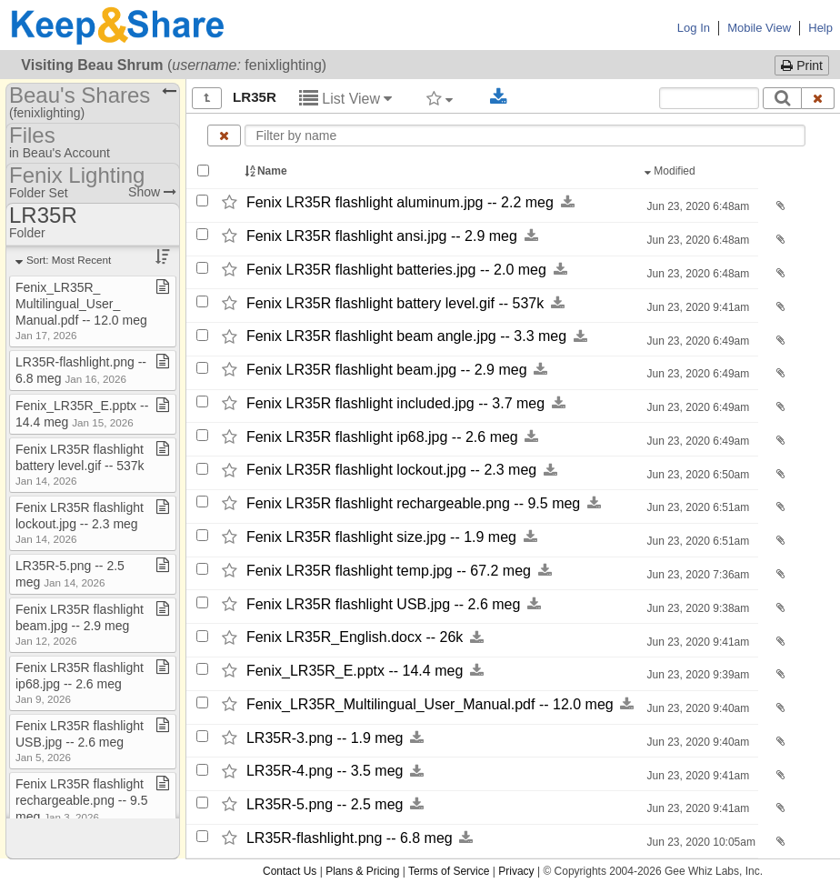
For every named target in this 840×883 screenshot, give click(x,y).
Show (152, 192)
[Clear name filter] (224, 135)
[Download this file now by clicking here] (568, 202)
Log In (693, 28)
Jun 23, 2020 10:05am (699, 842)
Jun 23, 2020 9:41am (696, 307)
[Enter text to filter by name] (525, 135)
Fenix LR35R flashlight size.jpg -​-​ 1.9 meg (381, 537)
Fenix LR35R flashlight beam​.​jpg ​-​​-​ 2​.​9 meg (79, 624)
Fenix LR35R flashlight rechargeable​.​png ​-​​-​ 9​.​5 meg (81, 800)
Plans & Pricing (362, 871)
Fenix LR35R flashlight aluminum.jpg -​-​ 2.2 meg (400, 202)
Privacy (516, 871)
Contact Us (289, 871)
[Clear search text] (818, 98)
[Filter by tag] (440, 98)
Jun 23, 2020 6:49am (696, 341)
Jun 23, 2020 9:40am (696, 708)
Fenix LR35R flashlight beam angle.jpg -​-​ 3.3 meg (406, 337)
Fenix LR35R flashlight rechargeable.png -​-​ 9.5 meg (413, 503)
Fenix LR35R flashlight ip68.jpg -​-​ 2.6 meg (382, 437)
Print (802, 65)
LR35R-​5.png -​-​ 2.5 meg (325, 804)
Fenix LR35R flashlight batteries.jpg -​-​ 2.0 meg (396, 269)
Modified (671, 171)
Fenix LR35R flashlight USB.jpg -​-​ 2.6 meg (383, 604)
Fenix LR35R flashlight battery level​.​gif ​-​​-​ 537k (80, 464)
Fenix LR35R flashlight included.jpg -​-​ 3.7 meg (395, 403)
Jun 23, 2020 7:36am (696, 574)
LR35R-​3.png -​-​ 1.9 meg (325, 738)
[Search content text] (709, 98)
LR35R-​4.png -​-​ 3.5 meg (325, 771)
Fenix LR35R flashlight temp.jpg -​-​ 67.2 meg (388, 570)
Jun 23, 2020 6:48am (696, 206)
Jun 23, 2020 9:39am (696, 674)
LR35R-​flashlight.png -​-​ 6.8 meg (349, 838)
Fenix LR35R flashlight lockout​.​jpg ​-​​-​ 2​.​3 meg (79, 522)
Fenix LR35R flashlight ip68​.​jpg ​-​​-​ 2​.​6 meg (79, 682)
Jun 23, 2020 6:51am (696, 507)
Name (267, 171)
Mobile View (759, 28)
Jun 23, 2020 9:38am (696, 608)
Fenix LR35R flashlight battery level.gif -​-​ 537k (395, 303)
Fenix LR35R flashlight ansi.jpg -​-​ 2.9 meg (381, 236)
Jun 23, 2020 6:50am (696, 474)
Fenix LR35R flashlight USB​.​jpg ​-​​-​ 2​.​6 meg (79, 740)
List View (346, 98)
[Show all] (207, 98)
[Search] (782, 98)
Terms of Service (448, 871)
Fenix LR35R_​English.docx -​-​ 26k (354, 638)
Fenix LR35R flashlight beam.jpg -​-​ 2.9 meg (386, 369)
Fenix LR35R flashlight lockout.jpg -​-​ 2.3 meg (391, 470)
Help (820, 28)
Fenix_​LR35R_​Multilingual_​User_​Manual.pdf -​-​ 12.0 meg (430, 704)
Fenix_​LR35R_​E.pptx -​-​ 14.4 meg (354, 670)
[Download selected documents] (498, 97)
